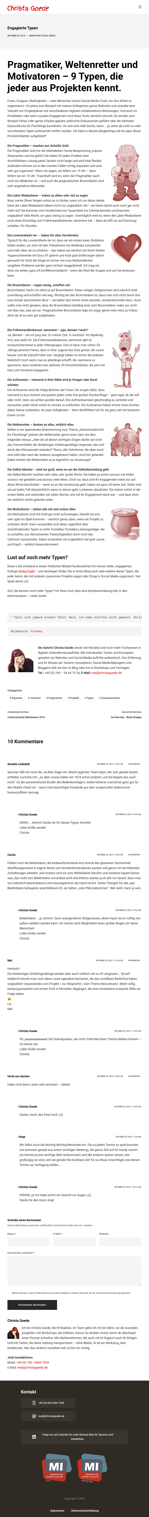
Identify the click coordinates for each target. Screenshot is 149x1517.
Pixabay (36, 631)
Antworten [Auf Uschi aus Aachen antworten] (134, 1076)
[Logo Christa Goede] (28, 8)
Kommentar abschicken (32, 1304)
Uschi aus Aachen (18, 1076)
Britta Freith (27, 571)
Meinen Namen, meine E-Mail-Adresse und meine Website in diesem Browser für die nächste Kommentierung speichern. (71, 1293)
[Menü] (140, 6)
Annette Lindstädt (18, 764)
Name (11, 1234)
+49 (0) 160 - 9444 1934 (33, 1362)
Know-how (34, 35)
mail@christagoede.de (106, 673)
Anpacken (16, 698)
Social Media (48, 35)
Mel (9, 960)
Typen (89, 698)
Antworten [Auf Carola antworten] (134, 855)
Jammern (34, 698)
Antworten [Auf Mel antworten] (134, 960)
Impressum (57, 1510)
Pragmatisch (54, 698)
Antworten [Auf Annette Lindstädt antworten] (134, 764)
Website (104, 1234)
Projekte (73, 698)
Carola (11, 854)
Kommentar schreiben (21, 1253)
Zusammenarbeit (109, 698)
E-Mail (57, 1234)
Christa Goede (28, 814)
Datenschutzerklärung (85, 1510)
